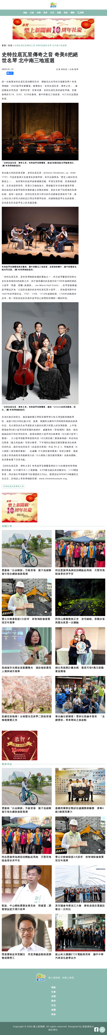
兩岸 (45, 13)
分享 (10, 73)
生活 (52, 13)
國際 (72, 13)
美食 (66, 13)
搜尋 (80, 13)
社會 (32, 13)
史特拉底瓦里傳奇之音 (13, 486)
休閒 (39, 13)
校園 (59, 13)
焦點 (25, 13)
